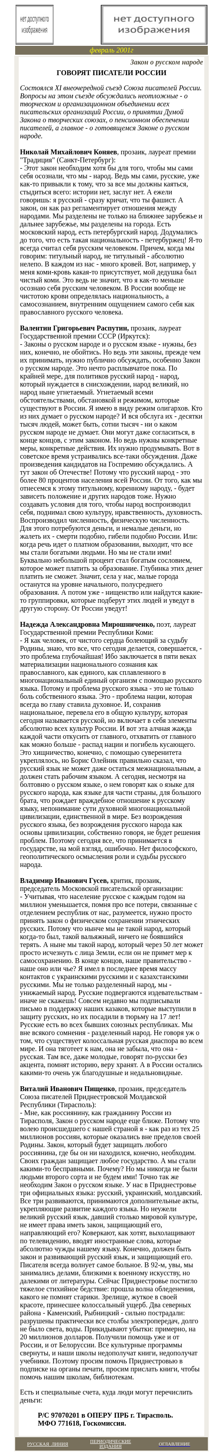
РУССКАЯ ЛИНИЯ (47, 1444)
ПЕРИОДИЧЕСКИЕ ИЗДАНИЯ (110, 1444)
